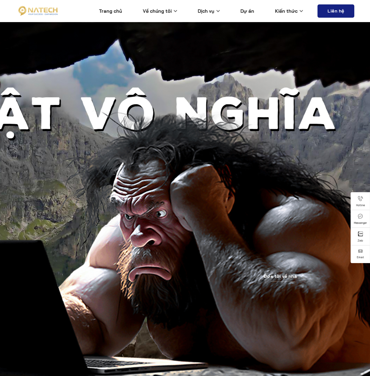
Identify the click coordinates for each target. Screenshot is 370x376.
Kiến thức (289, 11)
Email (360, 254)
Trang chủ (110, 11)
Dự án (247, 11)
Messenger (360, 219)
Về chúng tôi (160, 11)
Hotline (360, 201)
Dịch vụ (209, 11)
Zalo (360, 236)
